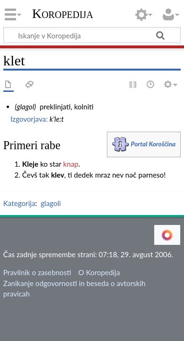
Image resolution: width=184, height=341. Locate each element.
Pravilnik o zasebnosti (37, 272)
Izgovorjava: (29, 119)
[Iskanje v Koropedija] (92, 35)
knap (70, 164)
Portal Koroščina (153, 144)
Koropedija (62, 13)
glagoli (51, 203)
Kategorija (19, 203)
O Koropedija (99, 272)
